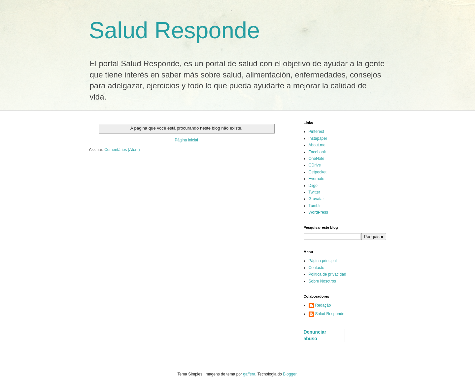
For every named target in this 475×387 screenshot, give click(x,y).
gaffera (249, 374)
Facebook (317, 152)
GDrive (315, 165)
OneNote (316, 158)
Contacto (316, 267)
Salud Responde (174, 30)
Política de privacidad (327, 274)
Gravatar (316, 198)
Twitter (314, 192)
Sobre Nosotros (322, 281)
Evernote (316, 178)
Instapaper (318, 138)
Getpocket (318, 172)
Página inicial (186, 140)
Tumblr (315, 205)
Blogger (289, 374)
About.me (317, 145)
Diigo (313, 185)
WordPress (318, 212)
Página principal (323, 260)
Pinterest (316, 131)
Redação (323, 305)
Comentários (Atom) (122, 149)
